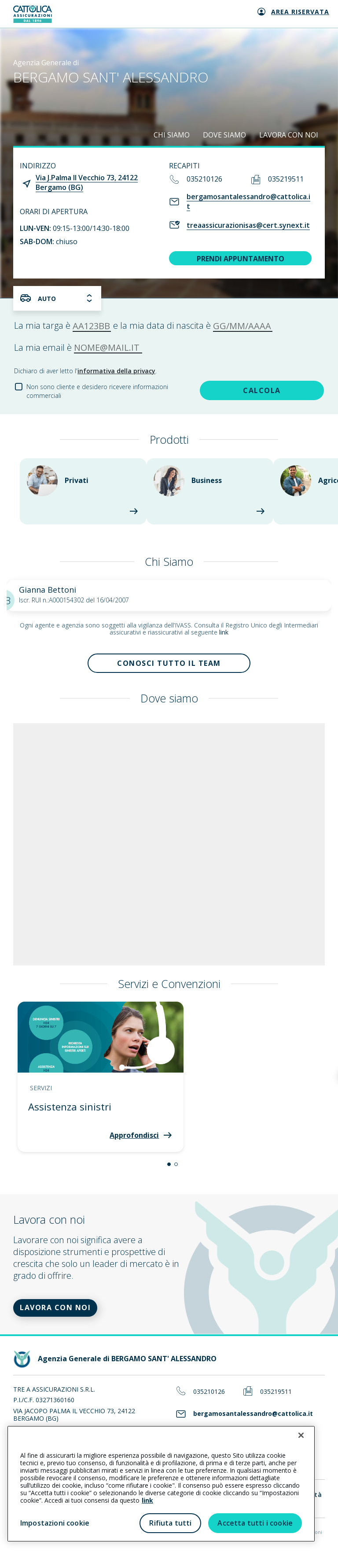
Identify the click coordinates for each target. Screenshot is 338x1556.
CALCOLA (262, 390)
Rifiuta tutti (170, 1523)
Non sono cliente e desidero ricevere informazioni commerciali (97, 391)
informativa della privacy (116, 371)
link (223, 632)
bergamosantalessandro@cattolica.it (248, 201)
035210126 (204, 179)
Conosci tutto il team (169, 663)
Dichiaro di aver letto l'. (85, 371)
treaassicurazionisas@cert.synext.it (248, 225)
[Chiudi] (301, 1435)
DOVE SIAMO (224, 135)
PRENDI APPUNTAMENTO (240, 259)
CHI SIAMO (172, 135)
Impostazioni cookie (54, 1523)
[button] (169, 1164)
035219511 (286, 179)
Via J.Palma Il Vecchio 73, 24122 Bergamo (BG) (87, 182)
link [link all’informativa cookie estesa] (147, 1500)
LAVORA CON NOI (288, 135)
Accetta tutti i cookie (255, 1523)
